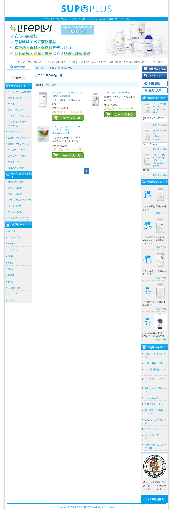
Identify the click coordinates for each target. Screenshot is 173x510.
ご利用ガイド (159, 62)
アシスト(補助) (15, 212)
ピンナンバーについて (155, 380)
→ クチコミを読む (158, 124)
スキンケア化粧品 (17, 156)
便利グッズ (13, 162)
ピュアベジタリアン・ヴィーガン (19, 124)
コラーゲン (14, 237)
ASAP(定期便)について (156, 371)
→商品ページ (160, 213)
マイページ (154, 75)
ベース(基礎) (14, 206)
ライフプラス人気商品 (19, 91)
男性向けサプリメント (19, 143)
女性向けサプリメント (19, 137)
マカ (10, 269)
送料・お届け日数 (110, 62)
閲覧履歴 (154, 83)
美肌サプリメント (17, 110)
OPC (10, 262)
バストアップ (15, 131)
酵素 (10, 281)
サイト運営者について (155, 437)
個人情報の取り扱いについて (155, 412)
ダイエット (13, 104)
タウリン (13, 300)
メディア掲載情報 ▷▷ (154, 499)
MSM (11, 275)
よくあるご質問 (153, 397)
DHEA (11, 243)
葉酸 (10, 256)
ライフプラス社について (31, 62)
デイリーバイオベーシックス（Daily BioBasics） (67, 94)
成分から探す (15, 188)
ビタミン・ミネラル (18, 116)
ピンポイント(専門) (18, 218)
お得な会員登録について (155, 390)
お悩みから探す (16, 168)
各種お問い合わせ (154, 404)
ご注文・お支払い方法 (83, 62)
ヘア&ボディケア (17, 149)
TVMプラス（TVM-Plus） (117, 92)
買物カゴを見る (157, 68)
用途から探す (15, 194)
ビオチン (13, 250)
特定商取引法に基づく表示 (155, 446)
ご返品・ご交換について (155, 421)
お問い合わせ (57, 62)
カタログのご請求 (135, 62)
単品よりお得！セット (19, 98)
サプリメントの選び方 (19, 200)
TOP (41, 67)
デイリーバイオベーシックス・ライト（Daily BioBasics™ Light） (66, 130)
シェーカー (14, 294)
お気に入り (155, 90)
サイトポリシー (153, 429)
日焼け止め (14, 287)
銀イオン (13, 231)
